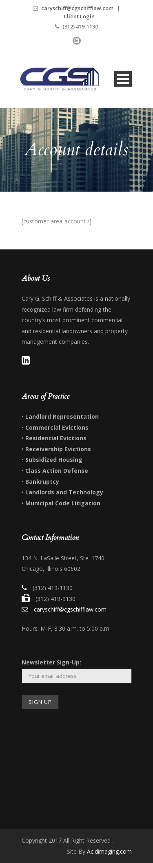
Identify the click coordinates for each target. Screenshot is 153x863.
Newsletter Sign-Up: (51, 662)
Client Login (79, 16)
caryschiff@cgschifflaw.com (77, 8)
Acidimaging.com (109, 851)
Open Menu (123, 79)
